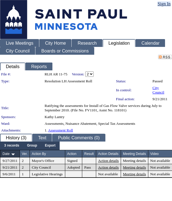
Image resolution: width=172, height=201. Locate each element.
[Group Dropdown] (32, 145)
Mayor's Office (43, 161)
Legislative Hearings (47, 174)
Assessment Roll (60, 130)
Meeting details (134, 161)
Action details (108, 161)
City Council (158, 90)
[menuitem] (11, 146)
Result (89, 154)
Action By (39, 154)
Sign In (164, 3)
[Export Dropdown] (50, 145)
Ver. (25, 154)
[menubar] (30, 146)
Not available (160, 161)
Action (71, 154)
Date (6, 154)
